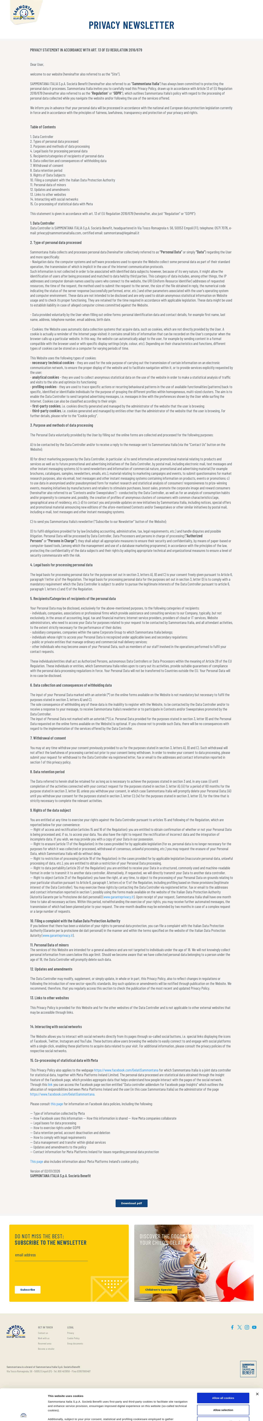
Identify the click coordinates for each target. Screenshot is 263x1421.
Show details (191, 1413)
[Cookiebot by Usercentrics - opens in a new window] (24, 1414)
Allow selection (223, 1377)
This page (36, 1161)
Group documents (75, 1343)
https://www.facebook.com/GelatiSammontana (126, 1069)
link (50, 1084)
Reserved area (44, 1343)
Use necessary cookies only (223, 1389)
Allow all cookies (223, 1365)
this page (57, 1103)
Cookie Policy (73, 1338)
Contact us (43, 1332)
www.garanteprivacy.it (118, 896)
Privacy (70, 1332)
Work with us (43, 1338)
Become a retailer (46, 1348)
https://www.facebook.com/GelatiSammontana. (62, 1094)
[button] (250, 7)
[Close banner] (257, 1361)
